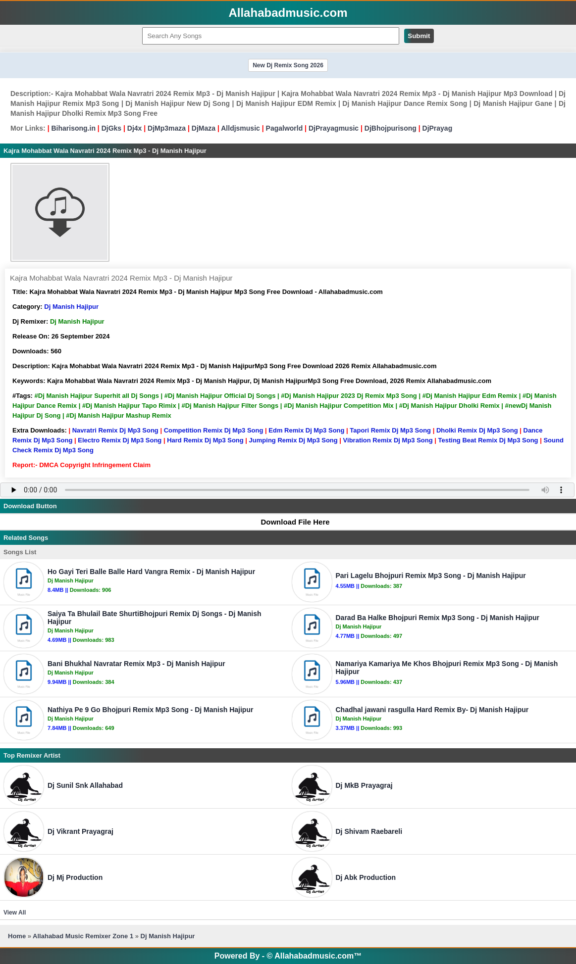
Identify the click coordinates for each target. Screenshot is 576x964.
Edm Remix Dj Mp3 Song (306, 430)
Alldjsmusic (240, 128)
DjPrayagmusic (334, 128)
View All (14, 912)
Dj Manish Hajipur (71, 306)
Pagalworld (284, 128)
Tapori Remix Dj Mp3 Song (390, 430)
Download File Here (290, 522)
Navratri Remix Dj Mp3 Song (115, 430)
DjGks (111, 128)
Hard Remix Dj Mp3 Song (205, 440)
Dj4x (134, 128)
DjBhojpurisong (391, 128)
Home (17, 936)
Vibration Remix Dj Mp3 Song (388, 440)
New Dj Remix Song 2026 (288, 65)
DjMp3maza (167, 128)
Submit (419, 36)
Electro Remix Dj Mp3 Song (119, 440)
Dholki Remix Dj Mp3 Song (477, 430)
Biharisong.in (73, 128)
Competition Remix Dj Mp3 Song (213, 430)
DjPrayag (437, 128)
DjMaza (203, 128)
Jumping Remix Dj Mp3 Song (293, 440)
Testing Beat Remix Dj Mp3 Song (488, 440)
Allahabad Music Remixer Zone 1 (83, 936)
